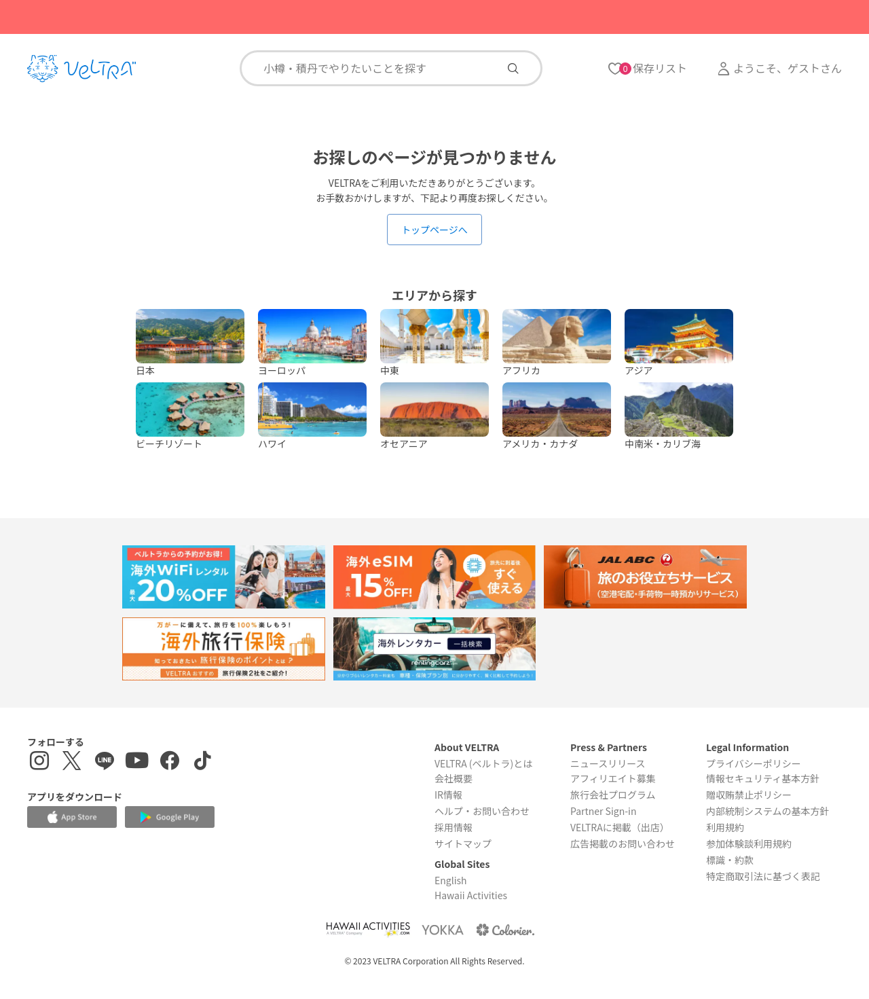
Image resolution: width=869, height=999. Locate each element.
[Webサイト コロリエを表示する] (505, 929)
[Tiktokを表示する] (202, 762)
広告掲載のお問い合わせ (622, 843)
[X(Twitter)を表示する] (72, 762)
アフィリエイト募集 (613, 778)
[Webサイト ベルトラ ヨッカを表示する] (443, 929)
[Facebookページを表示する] (170, 762)
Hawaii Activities (470, 895)
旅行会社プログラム (613, 794)
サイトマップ (463, 843)
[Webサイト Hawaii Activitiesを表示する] (368, 929)
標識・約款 (730, 860)
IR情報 (448, 794)
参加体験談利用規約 (749, 843)
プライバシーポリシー (753, 763)
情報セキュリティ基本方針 (762, 778)
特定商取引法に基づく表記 (763, 876)
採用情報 (453, 827)
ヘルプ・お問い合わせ (482, 811)
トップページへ (434, 229)
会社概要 (453, 778)
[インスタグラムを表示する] (39, 762)
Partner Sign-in (603, 811)
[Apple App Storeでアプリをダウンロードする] (72, 817)
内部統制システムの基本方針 (768, 811)
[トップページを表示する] (81, 68)
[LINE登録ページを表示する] (104, 762)
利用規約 (725, 827)
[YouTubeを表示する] (137, 762)
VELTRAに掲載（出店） (619, 827)
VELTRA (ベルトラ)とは (483, 763)
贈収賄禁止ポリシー (749, 794)
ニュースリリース (608, 763)
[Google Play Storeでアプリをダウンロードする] (169, 817)
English (450, 880)
